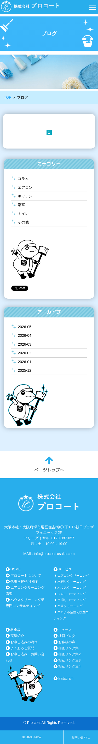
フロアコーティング (71, 594)
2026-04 (24, 335)
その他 (23, 222)
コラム (23, 178)
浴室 (21, 205)
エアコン (25, 187)
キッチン (25, 196)
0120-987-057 (32, 737)
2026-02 (24, 353)
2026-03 (24, 344)
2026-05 (24, 327)
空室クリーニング (70, 606)
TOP (7, 97)
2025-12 (24, 370)
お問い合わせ (80, 737)
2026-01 (24, 362)
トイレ (23, 213)
